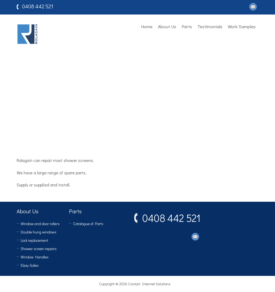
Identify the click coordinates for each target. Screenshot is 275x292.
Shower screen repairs (39, 248)
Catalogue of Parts (88, 223)
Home (147, 26)
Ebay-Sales (30, 265)
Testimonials (209, 26)
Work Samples (242, 26)
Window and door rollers (40, 223)
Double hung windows (38, 232)
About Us (167, 26)
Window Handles (35, 256)
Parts (187, 26)
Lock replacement (34, 240)
